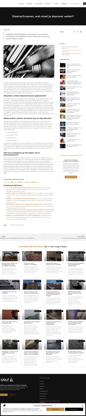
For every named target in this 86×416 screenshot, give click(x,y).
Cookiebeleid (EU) (44, 391)
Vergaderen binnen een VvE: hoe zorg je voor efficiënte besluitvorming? (73, 111)
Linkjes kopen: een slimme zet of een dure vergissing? (49, 401)
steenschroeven (17, 89)
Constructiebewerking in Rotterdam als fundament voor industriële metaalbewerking (74, 82)
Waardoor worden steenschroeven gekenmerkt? (70, 47)
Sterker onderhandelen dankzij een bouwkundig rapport (74, 293)
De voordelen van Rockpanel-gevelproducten (32, 322)
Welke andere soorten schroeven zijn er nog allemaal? (71, 50)
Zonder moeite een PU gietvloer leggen (19, 193)
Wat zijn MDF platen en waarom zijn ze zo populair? (53, 264)
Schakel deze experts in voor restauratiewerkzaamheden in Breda (27, 204)
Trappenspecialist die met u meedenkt (9, 292)
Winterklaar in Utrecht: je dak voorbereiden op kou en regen (10, 353)
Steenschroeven (20, 225)
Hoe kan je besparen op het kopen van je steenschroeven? (71, 54)
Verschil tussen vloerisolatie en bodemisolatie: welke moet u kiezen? (75, 323)
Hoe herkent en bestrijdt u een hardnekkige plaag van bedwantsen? (74, 129)
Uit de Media (38, 3)
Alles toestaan (55, 409)
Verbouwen (6, 29)
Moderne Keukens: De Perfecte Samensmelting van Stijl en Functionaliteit (30, 209)
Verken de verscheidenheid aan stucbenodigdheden (23, 215)
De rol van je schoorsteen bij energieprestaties (9, 322)
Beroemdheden (43, 393)
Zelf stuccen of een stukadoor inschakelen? (30, 264)
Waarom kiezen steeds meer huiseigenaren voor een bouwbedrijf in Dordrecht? (9, 265)
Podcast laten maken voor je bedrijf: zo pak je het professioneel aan (73, 135)
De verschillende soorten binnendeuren (19, 187)
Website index (43, 398)
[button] (82, 405)
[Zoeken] (84, 3)
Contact (56, 3)
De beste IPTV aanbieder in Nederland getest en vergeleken (73, 71)
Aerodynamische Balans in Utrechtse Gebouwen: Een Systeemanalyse (73, 93)
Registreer (64, 3)
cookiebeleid (10, 411)
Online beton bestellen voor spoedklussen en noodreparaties (53, 323)
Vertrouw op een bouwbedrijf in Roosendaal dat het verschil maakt (76, 265)
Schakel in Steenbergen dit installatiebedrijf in (21, 198)
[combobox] (76, 3)
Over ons (21, 3)
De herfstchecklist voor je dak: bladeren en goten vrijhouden (53, 353)
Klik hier (39, 171)
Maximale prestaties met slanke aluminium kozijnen (31, 292)
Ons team (29, 3)
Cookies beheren (74, 409)
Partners (48, 3)
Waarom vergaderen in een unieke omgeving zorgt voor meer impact (73, 99)
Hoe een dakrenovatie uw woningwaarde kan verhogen (76, 352)
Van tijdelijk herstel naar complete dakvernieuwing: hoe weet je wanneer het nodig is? (53, 293)
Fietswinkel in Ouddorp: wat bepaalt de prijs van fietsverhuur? (73, 105)
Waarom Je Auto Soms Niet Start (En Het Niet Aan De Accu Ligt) (74, 65)
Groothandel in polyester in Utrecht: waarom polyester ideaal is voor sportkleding (31, 353)
